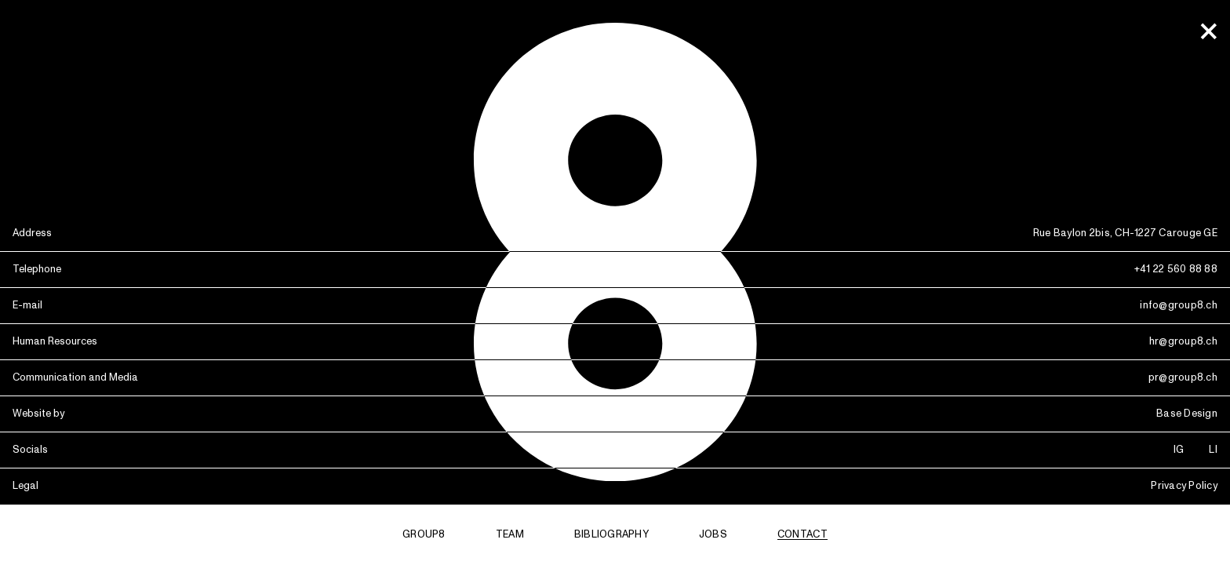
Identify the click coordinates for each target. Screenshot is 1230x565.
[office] (1208, 32)
